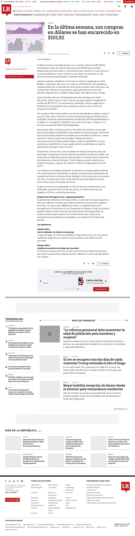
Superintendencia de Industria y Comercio (101, 503)
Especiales (52, 498)
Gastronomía (28, 454)
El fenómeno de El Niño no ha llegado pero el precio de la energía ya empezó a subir (21, 345)
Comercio (69, 437)
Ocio (67, 505)
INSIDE (118, 11)
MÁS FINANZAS (119, 409)
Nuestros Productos (93, 487)
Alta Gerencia (53, 485)
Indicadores (35, 503)
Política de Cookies (93, 500)
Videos (50, 513)
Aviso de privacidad (93, 492)
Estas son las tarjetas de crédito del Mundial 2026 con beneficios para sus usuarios (119, 460)
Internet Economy (37, 505)
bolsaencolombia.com (83, 524)
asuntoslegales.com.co (13, 524)
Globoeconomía (71, 500)
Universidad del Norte (83, 15)
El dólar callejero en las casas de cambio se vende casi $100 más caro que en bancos (21, 379)
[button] (40, 281)
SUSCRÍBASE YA (101, 289)
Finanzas (34, 500)
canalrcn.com (54, 527)
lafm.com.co (90, 527)
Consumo (34, 492)
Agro (10, 387)
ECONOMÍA (28, 11)
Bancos (111, 454)
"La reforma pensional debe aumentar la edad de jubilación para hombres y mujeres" (94, 333)
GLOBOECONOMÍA (53, 11)
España (25, 437)
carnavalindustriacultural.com (37, 527)
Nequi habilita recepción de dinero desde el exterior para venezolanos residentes (94, 387)
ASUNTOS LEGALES (87, 11)
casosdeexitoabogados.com (15, 527)
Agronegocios (36, 485)
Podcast (34, 508)
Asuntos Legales (36, 487)
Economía (69, 492)
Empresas (34, 498)
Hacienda (11, 325)
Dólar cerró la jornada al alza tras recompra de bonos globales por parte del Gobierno (119, 443)
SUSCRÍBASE (129, 2)
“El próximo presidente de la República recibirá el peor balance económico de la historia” (20, 331)
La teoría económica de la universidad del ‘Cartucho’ (19, 368)
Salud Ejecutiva (71, 508)
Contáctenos (91, 490)
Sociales (34, 513)
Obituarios (51, 505)
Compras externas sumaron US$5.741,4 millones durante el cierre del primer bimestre (74, 444)
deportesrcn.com (11, 529)
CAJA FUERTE (99, 11)
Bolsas (10, 374)
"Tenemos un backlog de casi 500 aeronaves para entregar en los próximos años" (21, 358)
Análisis (68, 485)
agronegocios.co (29, 524)
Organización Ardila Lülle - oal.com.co (122, 525)
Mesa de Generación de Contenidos (99, 485)
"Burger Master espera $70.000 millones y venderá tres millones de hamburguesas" (34, 460)
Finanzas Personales (55, 500)
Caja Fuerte (52, 487)
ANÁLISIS (76, 11)
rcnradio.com (66, 527)
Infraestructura (53, 503)
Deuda (60, 15)
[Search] (118, 6)
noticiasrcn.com (78, 527)
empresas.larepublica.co (46, 524)
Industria (11, 353)
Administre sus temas (14, 76)
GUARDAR (124, 53)
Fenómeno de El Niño (42, 15)
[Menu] (14, 10)
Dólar (102, 15)
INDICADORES (110, 11)
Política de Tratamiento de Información (99, 498)
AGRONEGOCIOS (66, 11)
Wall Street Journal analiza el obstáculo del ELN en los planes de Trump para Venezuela (76, 460)
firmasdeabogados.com (65, 524)
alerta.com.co (102, 527)
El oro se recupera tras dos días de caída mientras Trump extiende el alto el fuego (94, 361)
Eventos (68, 498)
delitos (95, 15)
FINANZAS (19, 11)
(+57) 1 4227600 (11, 492)
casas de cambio (111, 15)
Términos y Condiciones (94, 495)
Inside (68, 503)
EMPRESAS (37, 11)
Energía (53, 15)
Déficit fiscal (69, 15)
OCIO (43, 11)
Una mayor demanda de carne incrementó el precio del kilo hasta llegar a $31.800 (21, 392)
